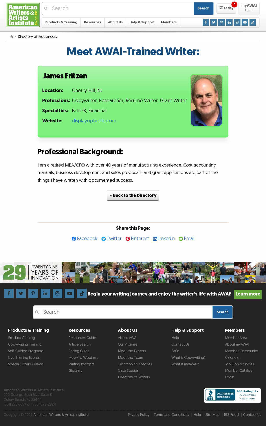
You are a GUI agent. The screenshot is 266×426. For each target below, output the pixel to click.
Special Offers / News (26, 364)
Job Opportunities (239, 364)
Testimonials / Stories (135, 364)
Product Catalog (21, 337)
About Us (115, 22)
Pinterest (140, 239)
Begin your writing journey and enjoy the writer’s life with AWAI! (175, 294)
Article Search (80, 344)
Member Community (241, 351)
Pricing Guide (79, 351)
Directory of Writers (134, 377)
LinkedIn (166, 239)
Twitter (114, 239)
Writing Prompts (81, 364)
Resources (92, 22)
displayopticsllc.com (94, 121)
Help (175, 337)
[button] (226, 8)
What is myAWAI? (185, 364)
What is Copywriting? (188, 357)
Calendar (232, 357)
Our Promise (128, 344)
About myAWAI (237, 344)
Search (203, 8)
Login (229, 377)
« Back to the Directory (133, 195)
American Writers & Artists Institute (61, 414)
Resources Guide (82, 337)
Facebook (87, 239)
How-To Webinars (83, 357)
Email (189, 239)
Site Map (212, 414)
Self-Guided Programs (25, 351)
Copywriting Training (25, 344)
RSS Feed (231, 414)
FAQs (175, 351)
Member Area (236, 337)
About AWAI (127, 337)
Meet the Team (130, 357)
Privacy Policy (138, 414)
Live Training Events (24, 357)
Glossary (75, 370)
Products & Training (61, 22)
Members (169, 22)
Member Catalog (239, 370)
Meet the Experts (132, 351)
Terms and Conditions (171, 414)
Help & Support (142, 22)
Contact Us (180, 344)
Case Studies (128, 370)
